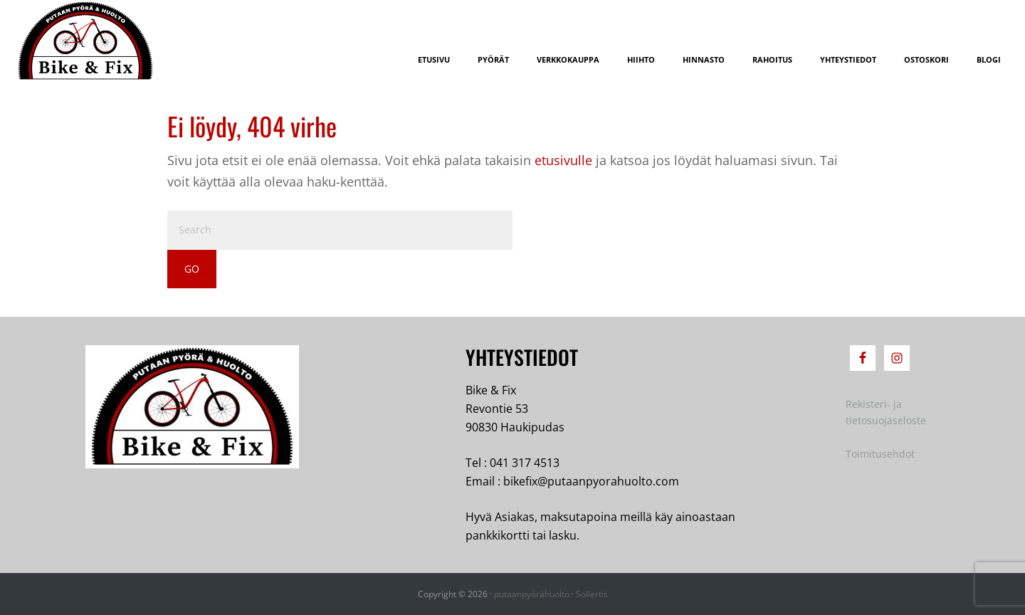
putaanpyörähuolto (531, 594)
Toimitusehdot (880, 454)
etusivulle (563, 160)
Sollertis (592, 594)
